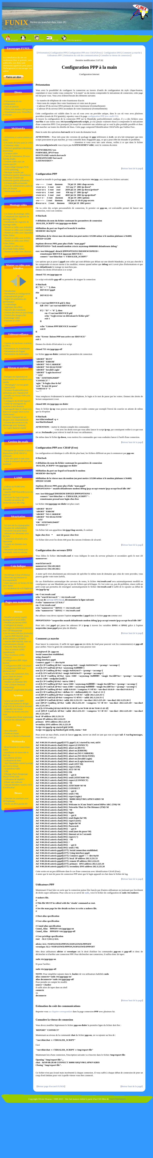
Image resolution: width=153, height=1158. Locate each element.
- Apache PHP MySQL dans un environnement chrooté (17, 642)
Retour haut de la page (132, 168)
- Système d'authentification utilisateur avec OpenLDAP (15, 391)
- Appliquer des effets (12, 307)
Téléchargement (71, 38)
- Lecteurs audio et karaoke (15, 183)
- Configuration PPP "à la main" (17, 665)
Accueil (11, 38)
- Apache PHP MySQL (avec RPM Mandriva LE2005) (16, 637)
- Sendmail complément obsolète (18, 690)
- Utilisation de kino (12, 760)
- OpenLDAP (9, 387)
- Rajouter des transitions (14, 309)
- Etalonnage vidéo (11, 318)
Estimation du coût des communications (81, 55)
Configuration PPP (59, 52)
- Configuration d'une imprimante (18, 717)
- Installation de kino (12, 757)
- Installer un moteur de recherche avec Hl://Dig (13, 501)
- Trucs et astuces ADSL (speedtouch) (14, 650)
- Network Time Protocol (14, 646)
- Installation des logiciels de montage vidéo (16, 223)
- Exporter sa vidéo (11, 320)
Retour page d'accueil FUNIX (50, 1086)
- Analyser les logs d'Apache (16, 497)
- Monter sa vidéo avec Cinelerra (18, 230)
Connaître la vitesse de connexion (115, 55)
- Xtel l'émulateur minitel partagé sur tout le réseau (18, 764)
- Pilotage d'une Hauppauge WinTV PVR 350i (15, 775)
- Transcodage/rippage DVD (15, 167)
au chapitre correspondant (61, 1011)
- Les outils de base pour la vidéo (18, 142)
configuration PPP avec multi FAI (103, 116)
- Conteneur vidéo (11, 145)
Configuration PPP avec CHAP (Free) (85, 52)
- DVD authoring (10, 169)
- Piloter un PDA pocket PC (15, 803)
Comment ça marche (132, 52)
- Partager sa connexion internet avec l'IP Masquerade (17, 629)
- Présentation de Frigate (14, 351)
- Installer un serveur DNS (15, 622)
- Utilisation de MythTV (14, 779)
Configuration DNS (112, 52)
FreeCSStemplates (117, 1099)
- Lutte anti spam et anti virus (16, 458)
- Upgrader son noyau (13, 709)
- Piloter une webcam (12, 782)
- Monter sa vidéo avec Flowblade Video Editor (14, 247)
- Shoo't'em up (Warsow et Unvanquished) (15, 578)
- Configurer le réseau (13, 625)
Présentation (43, 52)
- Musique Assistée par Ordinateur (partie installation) (16, 173)
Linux (26, 38)
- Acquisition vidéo (11, 768)
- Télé (5, 771)
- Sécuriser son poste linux (15, 530)
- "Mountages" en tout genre (15, 384)
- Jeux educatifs (10, 730)
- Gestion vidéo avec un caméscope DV (13, 162)
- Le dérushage (9, 304)
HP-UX (53, 38)
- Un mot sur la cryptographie (16, 525)
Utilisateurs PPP (54, 55)
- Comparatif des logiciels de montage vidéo (16, 217)
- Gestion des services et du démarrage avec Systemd (15, 423)
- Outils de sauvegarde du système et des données (14, 405)
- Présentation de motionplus (16, 354)
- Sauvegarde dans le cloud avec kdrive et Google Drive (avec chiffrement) (17, 412)
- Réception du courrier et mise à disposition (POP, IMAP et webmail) (18, 453)
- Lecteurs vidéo (10, 153)
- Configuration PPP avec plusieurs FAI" (14, 669)
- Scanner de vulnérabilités (15, 528)
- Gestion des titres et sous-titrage (18, 312)
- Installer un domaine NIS (15, 682)
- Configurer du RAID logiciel (16, 401)
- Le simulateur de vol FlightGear (18, 588)
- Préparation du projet (13, 296)
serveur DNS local (55, 599)
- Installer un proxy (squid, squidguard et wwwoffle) (15, 618)
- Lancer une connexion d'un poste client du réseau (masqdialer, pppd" (16, 676)
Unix (39, 38)
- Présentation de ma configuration (12, 102)
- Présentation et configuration (16, 293)
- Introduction (9, 291)
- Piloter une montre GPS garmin (18, 109)
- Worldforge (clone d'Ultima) (16, 575)
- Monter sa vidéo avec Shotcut (17, 251)
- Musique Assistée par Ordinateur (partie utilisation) (16, 179)
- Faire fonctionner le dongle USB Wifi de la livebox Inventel (17, 704)
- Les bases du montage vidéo (16, 213)
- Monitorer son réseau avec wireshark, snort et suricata (15, 550)
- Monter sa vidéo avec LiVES (16, 238)
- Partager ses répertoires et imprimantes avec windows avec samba (17, 379)
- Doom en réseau (11, 733)
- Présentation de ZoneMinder (16, 348)
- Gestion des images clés (14, 315)
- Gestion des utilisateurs (14, 719)
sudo (87, 892)
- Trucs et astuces (11, 106)
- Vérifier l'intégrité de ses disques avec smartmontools (15, 418)
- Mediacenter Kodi (12, 191)
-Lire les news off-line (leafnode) (18, 633)
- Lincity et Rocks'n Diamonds (16, 736)
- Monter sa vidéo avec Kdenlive (17, 227)
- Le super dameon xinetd (14, 428)
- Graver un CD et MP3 (13, 701)
